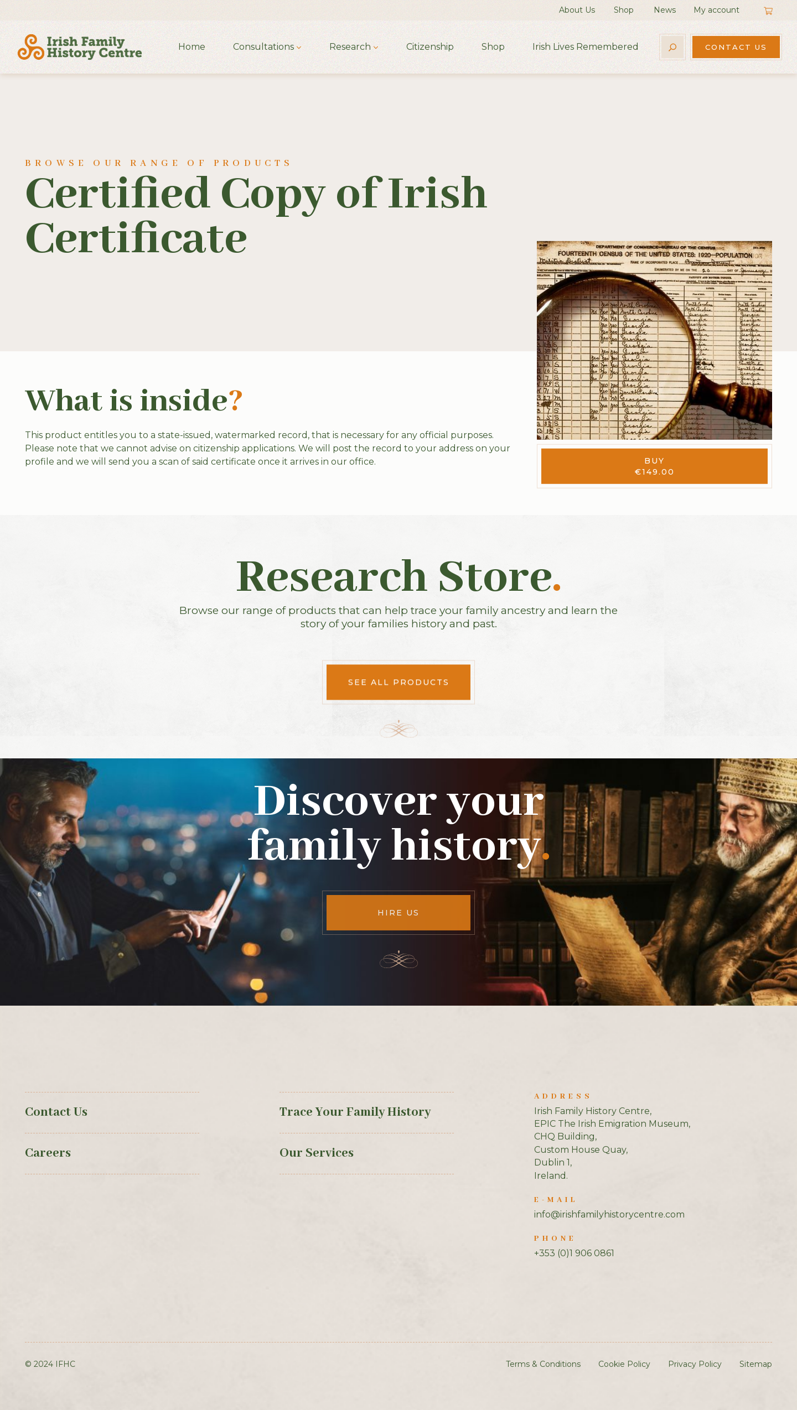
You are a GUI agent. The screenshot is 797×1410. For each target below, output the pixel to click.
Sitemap (755, 1364)
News (665, 10)
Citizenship (430, 46)
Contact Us (736, 47)
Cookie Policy (624, 1364)
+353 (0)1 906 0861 (574, 1253)
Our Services (317, 1153)
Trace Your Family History (355, 1112)
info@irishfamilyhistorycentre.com (609, 1214)
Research (350, 46)
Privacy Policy (695, 1364)
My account (716, 10)
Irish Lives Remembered (585, 46)
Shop (624, 10)
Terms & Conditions (543, 1364)
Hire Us (398, 913)
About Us (577, 10)
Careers (48, 1153)
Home (191, 46)
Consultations (263, 46)
